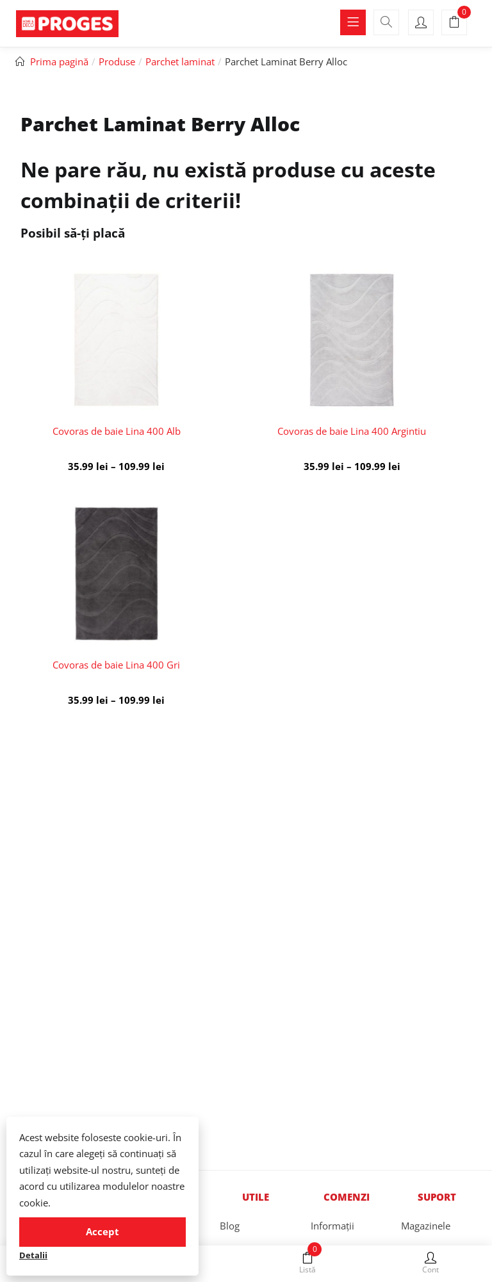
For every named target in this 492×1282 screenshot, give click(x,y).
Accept (102, 1231)
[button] (454, 23)
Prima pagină (59, 61)
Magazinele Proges (425, 1237)
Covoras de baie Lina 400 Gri (116, 664)
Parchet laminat (180, 61)
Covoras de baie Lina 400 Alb (117, 431)
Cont (430, 1263)
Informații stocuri (332, 1237)
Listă (307, 1263)
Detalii (33, 1255)
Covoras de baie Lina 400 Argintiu (351, 431)
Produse (117, 61)
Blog (230, 1225)
